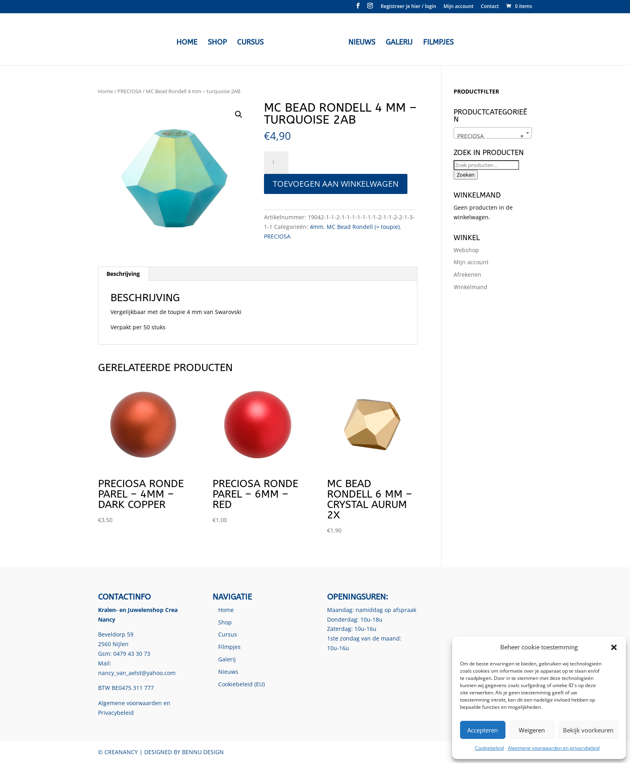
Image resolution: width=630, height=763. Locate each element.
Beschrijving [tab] (123, 273)
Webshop (466, 250)
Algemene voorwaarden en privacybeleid (553, 748)
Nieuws (359, 41)
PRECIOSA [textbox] (490, 136)
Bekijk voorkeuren (588, 730)
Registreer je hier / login (408, 7)
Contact (490, 7)
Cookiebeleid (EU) (241, 684)
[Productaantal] (276, 162)
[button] (614, 647)
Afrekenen (467, 274)
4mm (316, 227)
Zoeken (466, 174)
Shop (219, 41)
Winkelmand (470, 287)
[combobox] (493, 133)
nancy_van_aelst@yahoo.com (137, 673)
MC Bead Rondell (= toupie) (363, 227)
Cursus (252, 41)
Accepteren (482, 730)
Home (188, 41)
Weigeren (532, 730)
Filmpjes (436, 41)
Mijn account (459, 7)
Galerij (397, 41)
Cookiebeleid (489, 748)
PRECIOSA (129, 91)
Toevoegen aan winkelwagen (336, 183)
